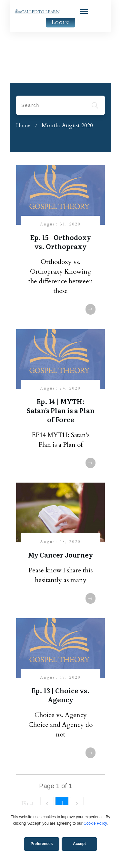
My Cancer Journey (60, 504)
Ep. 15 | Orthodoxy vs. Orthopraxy (60, 191)
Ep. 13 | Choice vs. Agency (60, 644)
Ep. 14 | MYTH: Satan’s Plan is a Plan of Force (61, 360)
